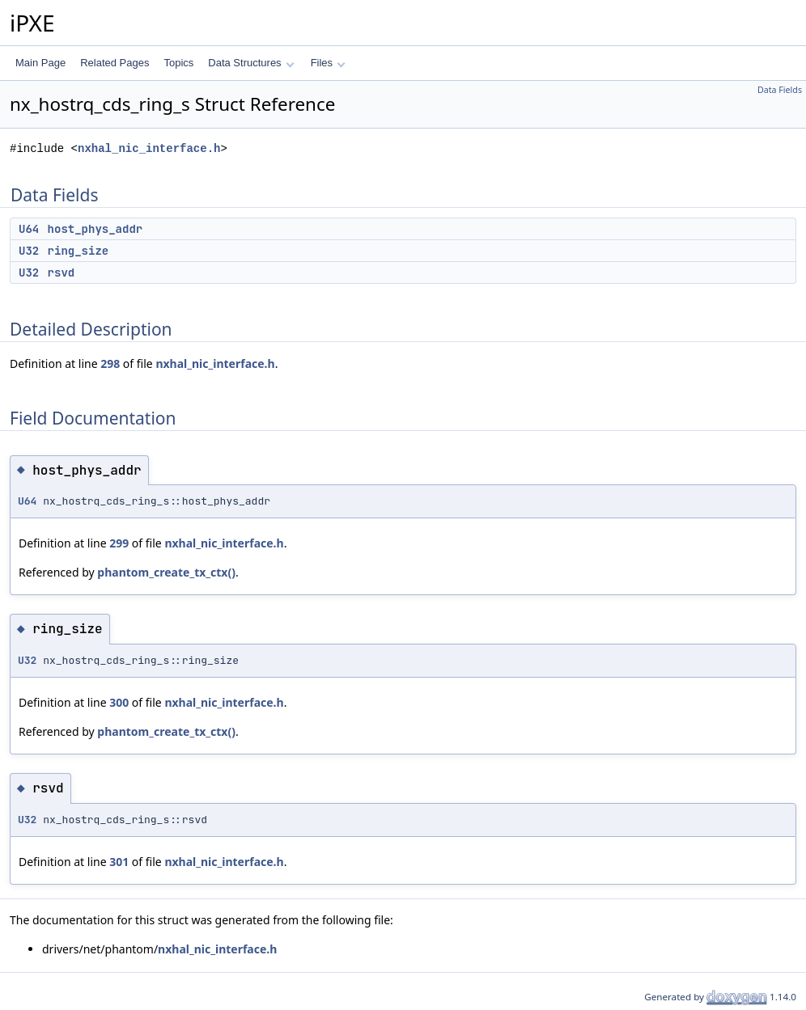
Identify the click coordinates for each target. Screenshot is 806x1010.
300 (119, 702)
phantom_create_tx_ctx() (166, 572)
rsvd (61, 272)
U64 (29, 229)
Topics (178, 63)
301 (119, 861)
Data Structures (251, 63)
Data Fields (779, 89)
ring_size (78, 250)
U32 (29, 250)
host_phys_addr (95, 229)
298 (110, 363)
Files (328, 63)
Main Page (40, 63)
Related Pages (114, 63)
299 (119, 543)
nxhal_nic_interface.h (149, 148)
